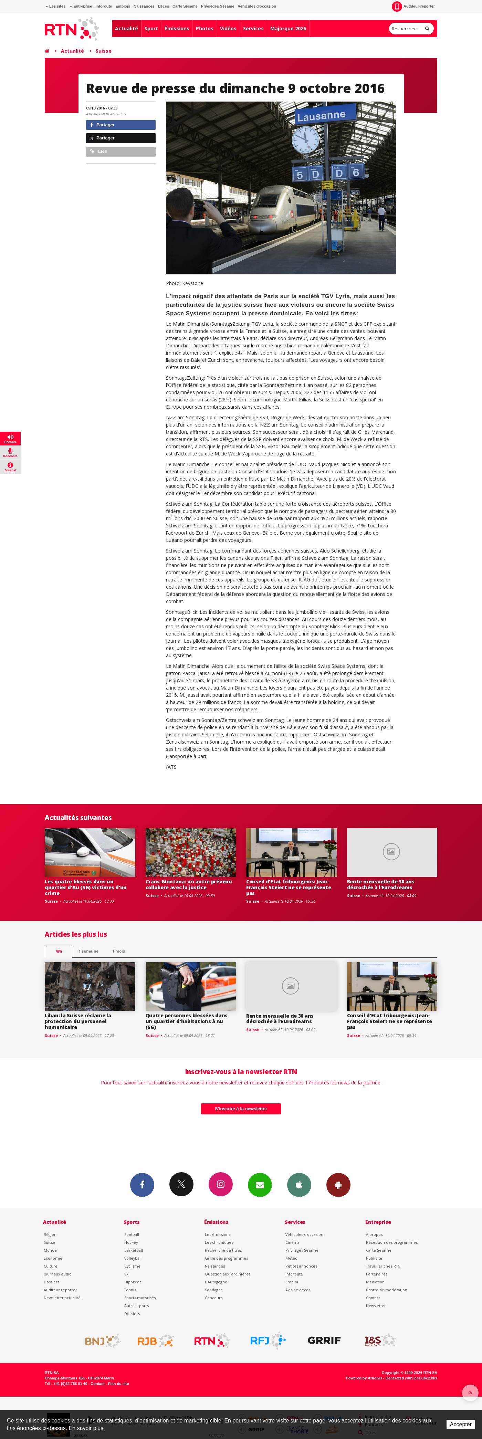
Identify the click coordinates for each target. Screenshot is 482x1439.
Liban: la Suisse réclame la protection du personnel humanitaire (78, 1021)
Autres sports (136, 1305)
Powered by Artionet (364, 1378)
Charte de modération (386, 1290)
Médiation (375, 1282)
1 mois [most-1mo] (118, 951)
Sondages (213, 1290)
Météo (291, 1258)
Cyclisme (132, 1266)
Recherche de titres (223, 1250)
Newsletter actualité (62, 1297)
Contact (373, 1297)
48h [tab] (58, 951)
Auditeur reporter (60, 1290)
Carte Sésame (185, 6)
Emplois (122, 6)
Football (131, 1234)
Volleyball (133, 1258)
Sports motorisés (140, 1297)
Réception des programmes (392, 1242)
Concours (213, 1297)
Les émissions (217, 1234)
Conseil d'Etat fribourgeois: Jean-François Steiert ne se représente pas (288, 887)
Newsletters (260, 1184)
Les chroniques (219, 1242)
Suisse (104, 51)
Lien (98, 151)
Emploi (291, 1282)
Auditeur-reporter (413, 6)
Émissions (177, 28)
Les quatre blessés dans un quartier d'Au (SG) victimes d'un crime (86, 887)
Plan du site (118, 1384)
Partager (102, 124)
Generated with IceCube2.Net (411, 1378)
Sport (151, 28)
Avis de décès (297, 1290)
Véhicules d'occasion (257, 6)
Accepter (461, 1424)
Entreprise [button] (81, 6)
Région (50, 1234)
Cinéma (292, 1242)
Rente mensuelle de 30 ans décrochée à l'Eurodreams (381, 884)
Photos (204, 28)
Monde (50, 1250)
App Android (338, 1184)
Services (253, 28)
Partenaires (376, 1274)
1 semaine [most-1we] (88, 951)
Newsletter (376, 1305)
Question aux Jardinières (227, 1274)
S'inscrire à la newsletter (241, 1108)
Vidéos (228, 28)
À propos (374, 1234)
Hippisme (133, 1282)
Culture (50, 1266)
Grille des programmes (226, 1258)
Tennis (130, 1290)
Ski (126, 1274)
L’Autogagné (216, 1282)
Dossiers (51, 1282)
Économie (53, 1258)
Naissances (144, 6)
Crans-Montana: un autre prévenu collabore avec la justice (189, 884)
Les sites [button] (55, 6)
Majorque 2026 (288, 28)
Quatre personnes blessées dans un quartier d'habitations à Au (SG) (187, 1021)
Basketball (133, 1250)
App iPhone (299, 1184)
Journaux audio (58, 1274)
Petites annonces (301, 1266)
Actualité (126, 28)
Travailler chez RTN (383, 1266)
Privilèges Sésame (217, 6)
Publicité (374, 1258)
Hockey (131, 1242)
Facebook (142, 1184)
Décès (163, 6)
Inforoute (104, 6)
